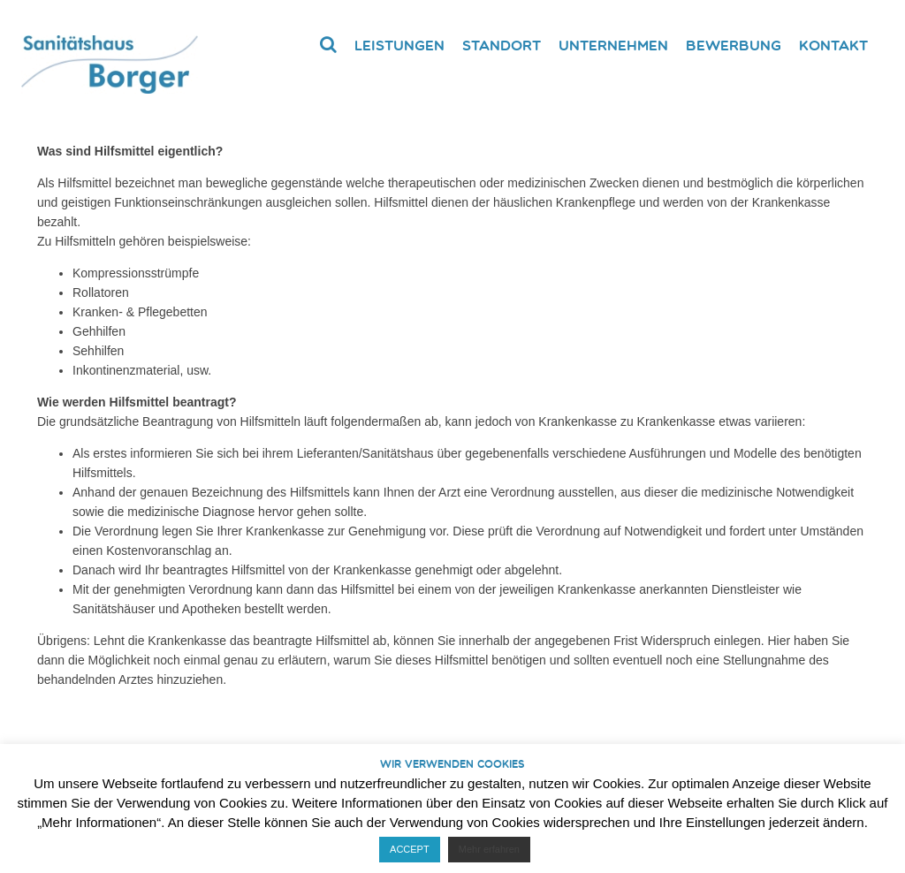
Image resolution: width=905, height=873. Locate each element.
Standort (501, 45)
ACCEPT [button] (410, 849)
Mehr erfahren (489, 849)
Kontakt (833, 45)
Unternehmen (613, 45)
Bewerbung (733, 45)
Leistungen (399, 45)
